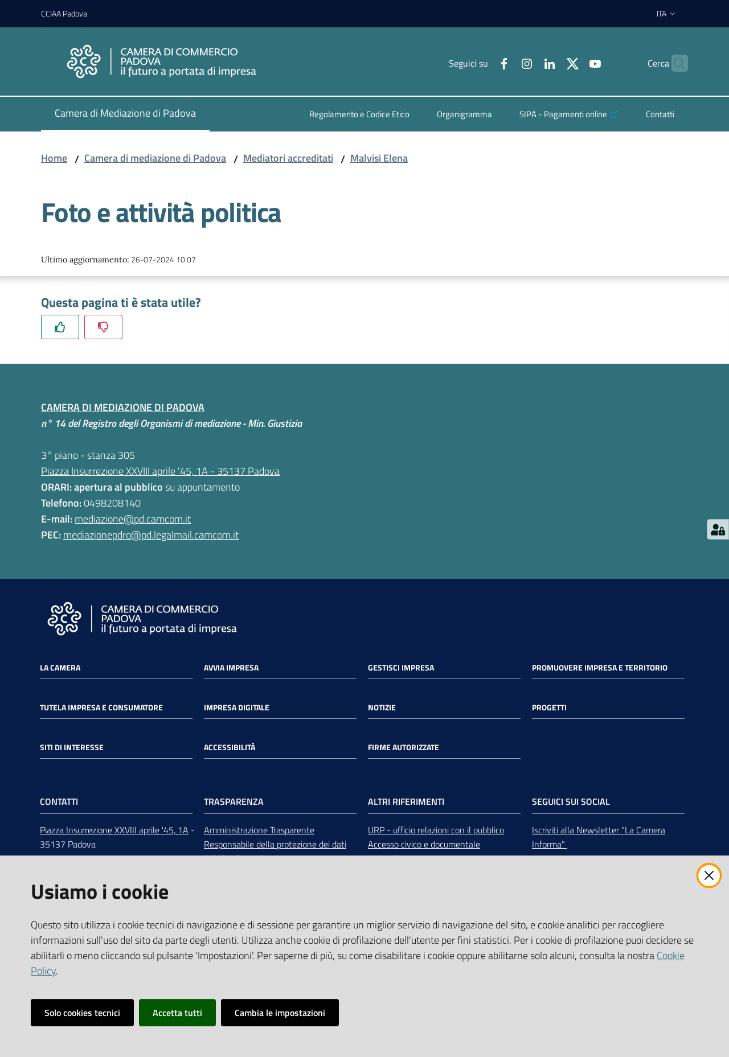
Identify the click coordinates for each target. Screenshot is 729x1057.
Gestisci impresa (401, 667)
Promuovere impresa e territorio (599, 667)
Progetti (549, 707)
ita (667, 13)
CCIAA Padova (64, 13)
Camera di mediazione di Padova (155, 158)
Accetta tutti (177, 1012)
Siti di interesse (72, 747)
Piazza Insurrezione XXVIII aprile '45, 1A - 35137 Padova (160, 471)
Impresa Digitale (236, 707)
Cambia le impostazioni (280, 1012)
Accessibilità (229, 747)
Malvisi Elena (379, 158)
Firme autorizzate (403, 747)
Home (54, 158)
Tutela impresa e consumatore (101, 707)
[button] (674, 63)
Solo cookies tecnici (82, 1012)
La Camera (60, 667)
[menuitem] (125, 114)
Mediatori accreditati (288, 158)
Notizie (382, 707)
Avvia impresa (231, 667)
